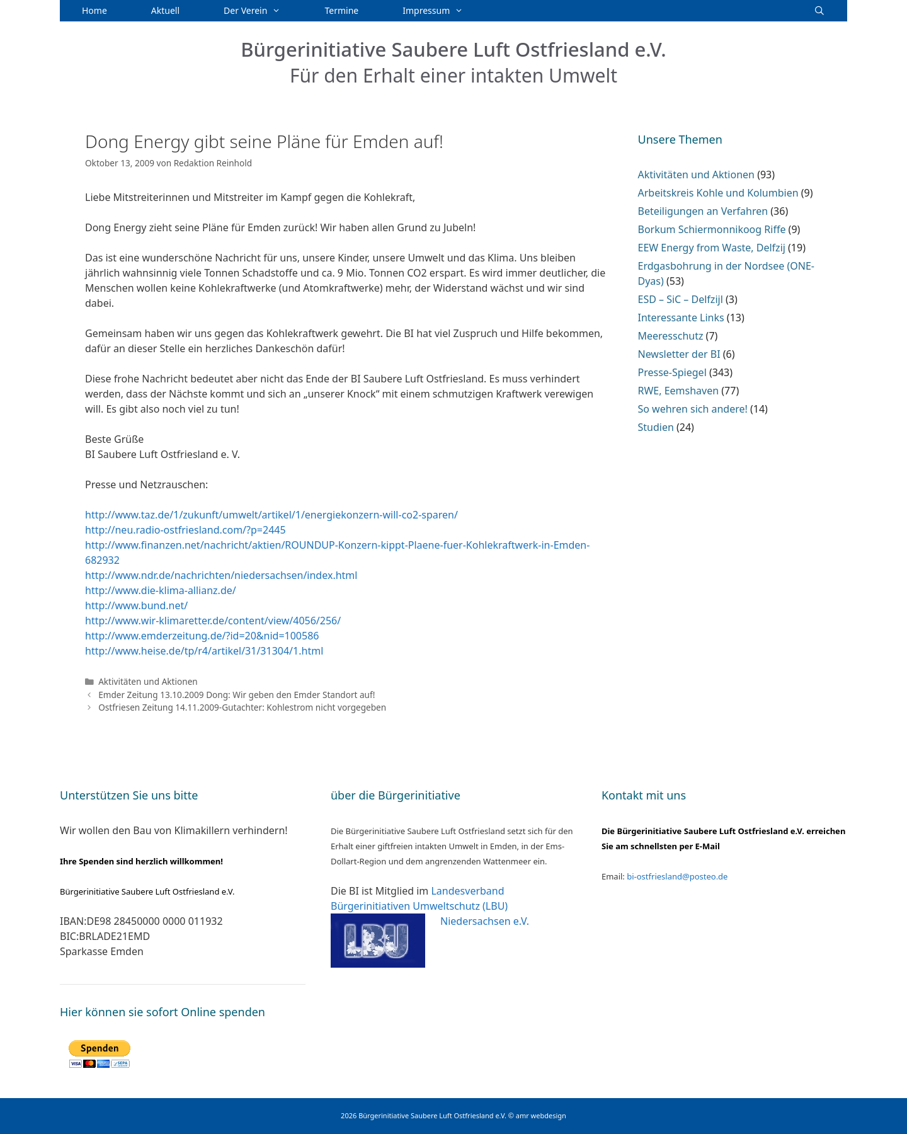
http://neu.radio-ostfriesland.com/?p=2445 (185, 530)
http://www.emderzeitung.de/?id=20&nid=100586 (202, 636)
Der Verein (263, 10)
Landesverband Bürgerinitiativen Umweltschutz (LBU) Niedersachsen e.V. (430, 906)
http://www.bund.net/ (136, 605)
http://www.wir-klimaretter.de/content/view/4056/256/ (213, 620)
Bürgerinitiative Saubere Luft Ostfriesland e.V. (453, 49)
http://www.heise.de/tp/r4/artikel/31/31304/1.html (204, 651)
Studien (656, 427)
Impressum (443, 10)
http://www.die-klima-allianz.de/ (160, 590)
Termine (342, 10)
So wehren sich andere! (693, 409)
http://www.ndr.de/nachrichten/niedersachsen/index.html (221, 575)
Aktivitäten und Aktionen (148, 681)
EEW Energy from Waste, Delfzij (711, 248)
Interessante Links (681, 317)
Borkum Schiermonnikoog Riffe (712, 229)
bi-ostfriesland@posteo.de (677, 876)
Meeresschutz (671, 336)
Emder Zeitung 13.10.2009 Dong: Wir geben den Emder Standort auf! (236, 695)
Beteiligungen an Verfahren (703, 211)
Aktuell (165, 10)
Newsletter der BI (679, 354)
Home (94, 10)
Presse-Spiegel (672, 372)
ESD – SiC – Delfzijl (680, 299)
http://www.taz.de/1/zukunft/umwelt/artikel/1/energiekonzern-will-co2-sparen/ (271, 515)
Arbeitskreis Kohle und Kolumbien (718, 193)
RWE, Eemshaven (678, 391)
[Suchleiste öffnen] (819, 10)
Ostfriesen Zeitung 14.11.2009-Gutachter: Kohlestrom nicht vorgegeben (242, 707)
